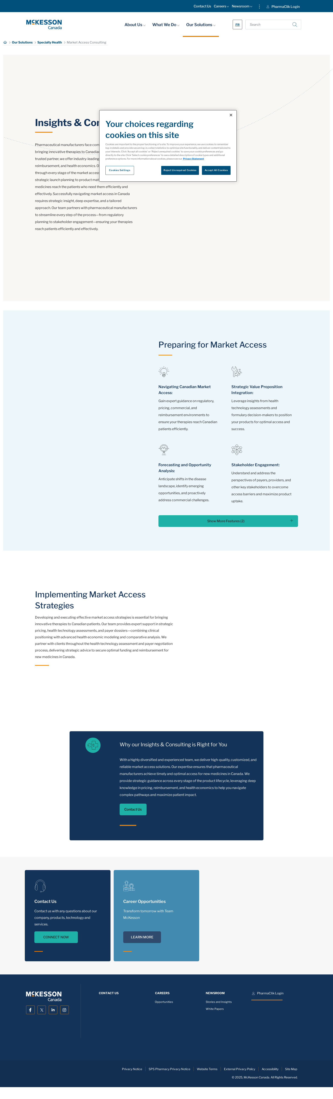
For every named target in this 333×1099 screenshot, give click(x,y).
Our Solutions (200, 24)
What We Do (165, 24)
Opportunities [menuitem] (164, 1002)
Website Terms (207, 1069)
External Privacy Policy (239, 1069)
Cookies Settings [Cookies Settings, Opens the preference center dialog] (119, 170)
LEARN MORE (142, 937)
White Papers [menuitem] (215, 1009)
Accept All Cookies (216, 170)
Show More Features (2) (250, 521)
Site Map (291, 1069)
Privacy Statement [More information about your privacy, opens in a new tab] (193, 158)
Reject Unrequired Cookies (180, 170)
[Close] (231, 115)
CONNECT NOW (56, 937)
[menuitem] (202, 7)
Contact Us (133, 809)
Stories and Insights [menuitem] (219, 1002)
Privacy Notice (132, 1069)
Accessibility (270, 1069)
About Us (135, 24)
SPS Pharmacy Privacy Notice (169, 1069)
